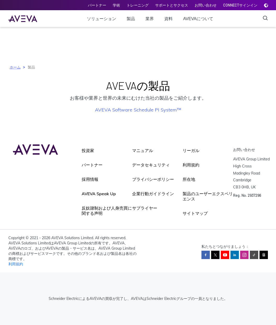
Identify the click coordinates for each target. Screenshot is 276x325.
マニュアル (142, 150)
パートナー (97, 5)
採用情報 (90, 179)
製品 (131, 18)
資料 (168, 18)
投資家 (88, 150)
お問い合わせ (206, 5)
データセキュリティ (151, 164)
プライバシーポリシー (153, 179)
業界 (149, 18)
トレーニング (138, 5)
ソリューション (101, 18)
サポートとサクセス (171, 5)
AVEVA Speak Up (99, 193)
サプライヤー (144, 208)
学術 (116, 5)
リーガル (191, 150)
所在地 (189, 179)
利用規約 (191, 164)
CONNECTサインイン (240, 5)
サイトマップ (195, 213)
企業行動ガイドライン (153, 193)
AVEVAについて (198, 18)
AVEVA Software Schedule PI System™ (138, 110)
